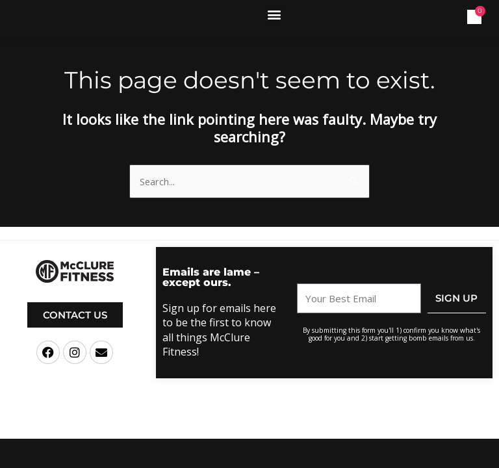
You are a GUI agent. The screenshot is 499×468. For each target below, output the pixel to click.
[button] (274, 14)
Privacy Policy (347, 427)
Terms (311, 427)
